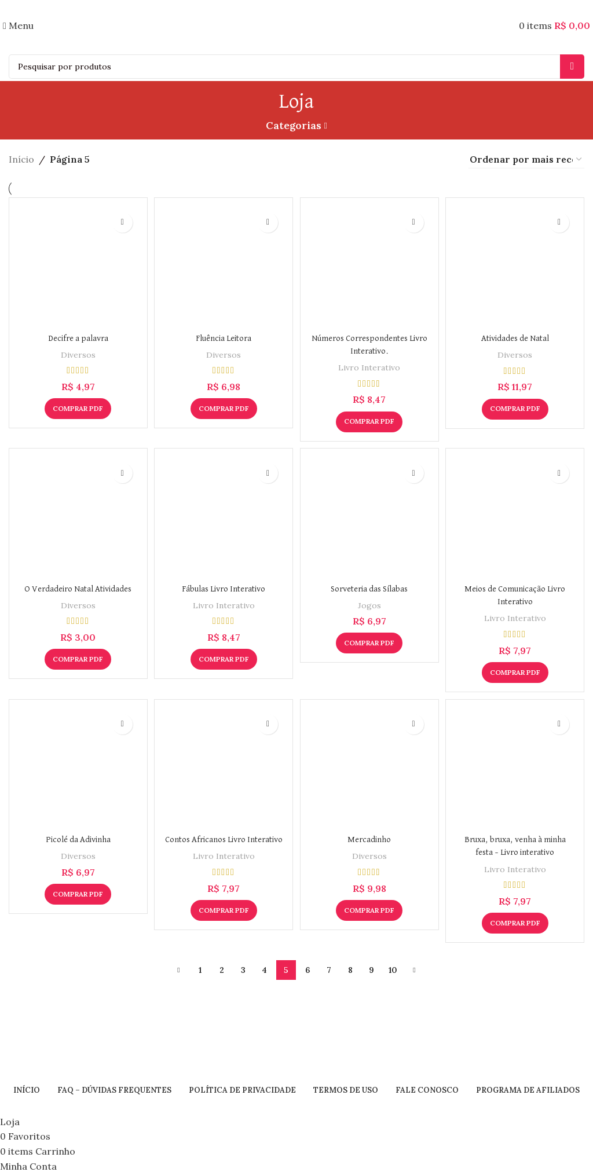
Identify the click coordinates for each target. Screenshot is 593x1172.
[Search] (296, 66)
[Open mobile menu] (18, 25)
